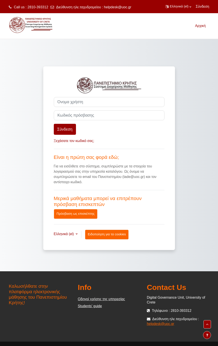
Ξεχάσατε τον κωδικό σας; (74, 141)
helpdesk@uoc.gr (117, 7)
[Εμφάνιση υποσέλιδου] (207, 335)
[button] (178, 6)
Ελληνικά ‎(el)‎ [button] (64, 234)
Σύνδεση (202, 6)
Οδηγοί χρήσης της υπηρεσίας (101, 299)
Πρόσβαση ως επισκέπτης (76, 213)
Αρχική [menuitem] (200, 26)
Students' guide (90, 306)
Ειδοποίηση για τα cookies (107, 234)
